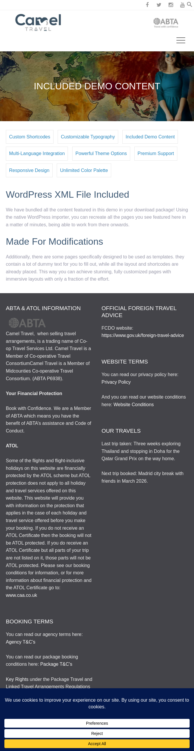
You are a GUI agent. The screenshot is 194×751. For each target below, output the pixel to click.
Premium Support (156, 153)
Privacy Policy (116, 382)
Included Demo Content (150, 136)
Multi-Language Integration (37, 153)
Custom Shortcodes (29, 136)
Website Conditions (134, 404)
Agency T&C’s (20, 641)
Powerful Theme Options (101, 153)
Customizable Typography (88, 136)
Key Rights (17, 679)
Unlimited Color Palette (84, 170)
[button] (190, 5)
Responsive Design (29, 170)
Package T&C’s (56, 664)
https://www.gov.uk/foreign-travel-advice (143, 335)
